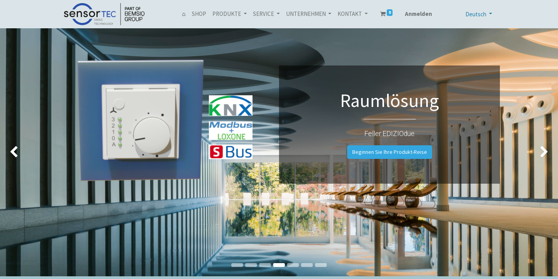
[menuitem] (184, 14)
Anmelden (418, 13)
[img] (22, 152)
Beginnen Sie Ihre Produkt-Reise (389, 151)
